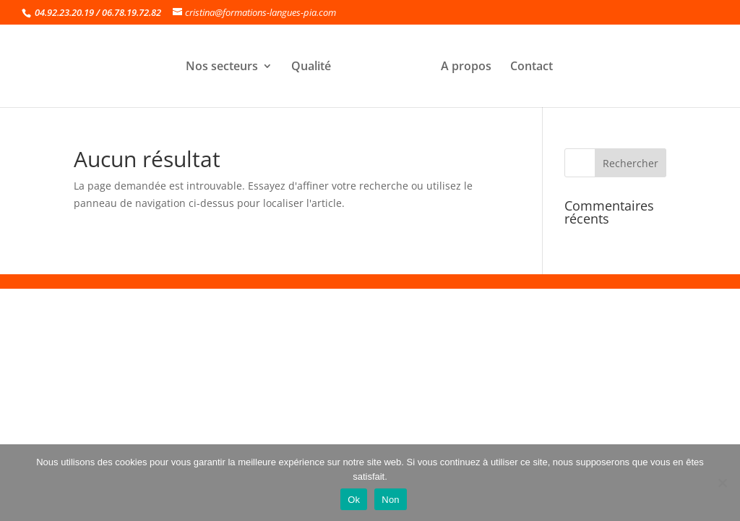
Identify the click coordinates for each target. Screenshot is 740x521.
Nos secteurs (222, 67)
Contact (531, 67)
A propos (466, 67)
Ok (354, 499)
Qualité (311, 67)
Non (391, 499)
